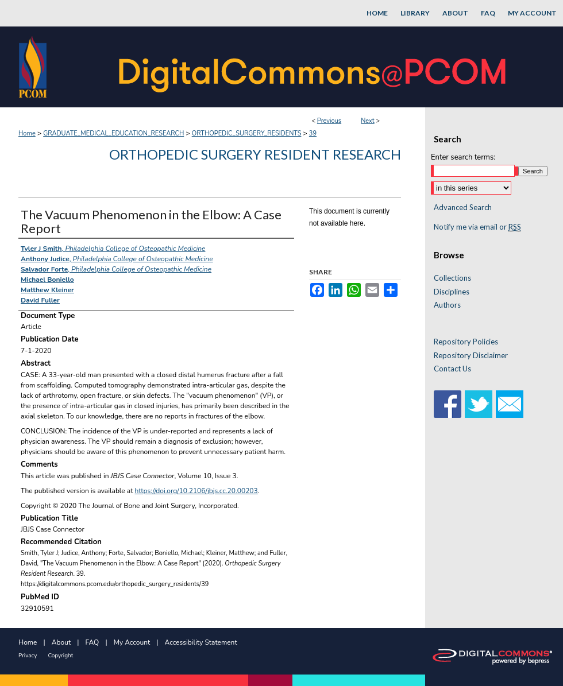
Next (368, 121)
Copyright (60, 656)
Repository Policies (466, 342)
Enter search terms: (463, 157)
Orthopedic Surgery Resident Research (255, 154)
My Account (132, 642)
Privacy (27, 656)
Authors (447, 305)
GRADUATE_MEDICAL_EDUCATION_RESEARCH (113, 133)
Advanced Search (463, 207)
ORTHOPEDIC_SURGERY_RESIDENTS (247, 133)
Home (27, 133)
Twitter (478, 404)
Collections (452, 278)
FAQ (92, 642)
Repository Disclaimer (471, 355)
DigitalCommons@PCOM (313, 66)
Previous (329, 121)
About (61, 642)
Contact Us (452, 369)
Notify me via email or (477, 227)
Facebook (447, 404)
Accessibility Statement (201, 642)
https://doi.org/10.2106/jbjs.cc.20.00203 (196, 490)
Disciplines (451, 292)
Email (509, 404)
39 (313, 133)
